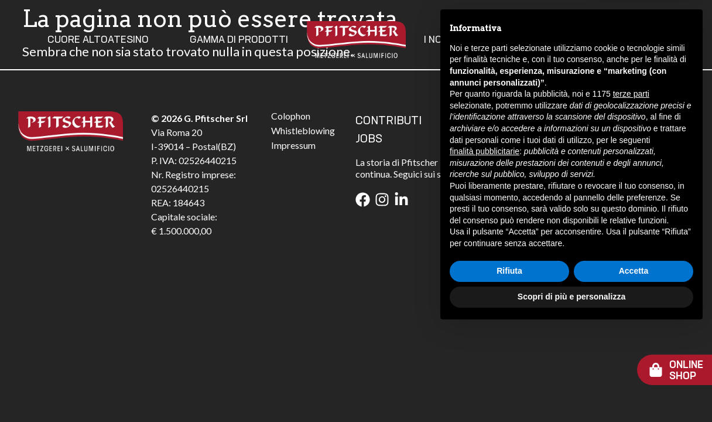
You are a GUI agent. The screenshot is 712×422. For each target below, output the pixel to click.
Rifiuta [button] (509, 364)
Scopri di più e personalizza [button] (571, 389)
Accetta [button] (634, 364)
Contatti (565, 40)
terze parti (631, 187)
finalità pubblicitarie (484, 244)
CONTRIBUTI (388, 121)
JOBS (368, 139)
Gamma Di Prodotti (239, 40)
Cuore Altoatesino (98, 40)
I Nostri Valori (462, 40)
